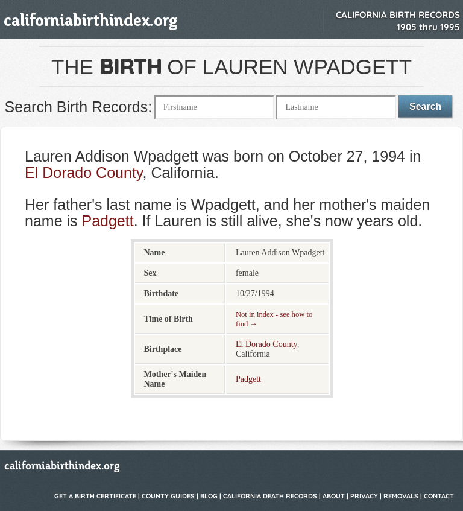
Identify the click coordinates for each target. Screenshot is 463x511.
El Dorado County (83, 172)
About (334, 496)
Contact (439, 496)
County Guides (168, 496)
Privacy (364, 496)
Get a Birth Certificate (95, 496)
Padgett (107, 220)
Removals (400, 496)
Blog (209, 496)
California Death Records (270, 496)
